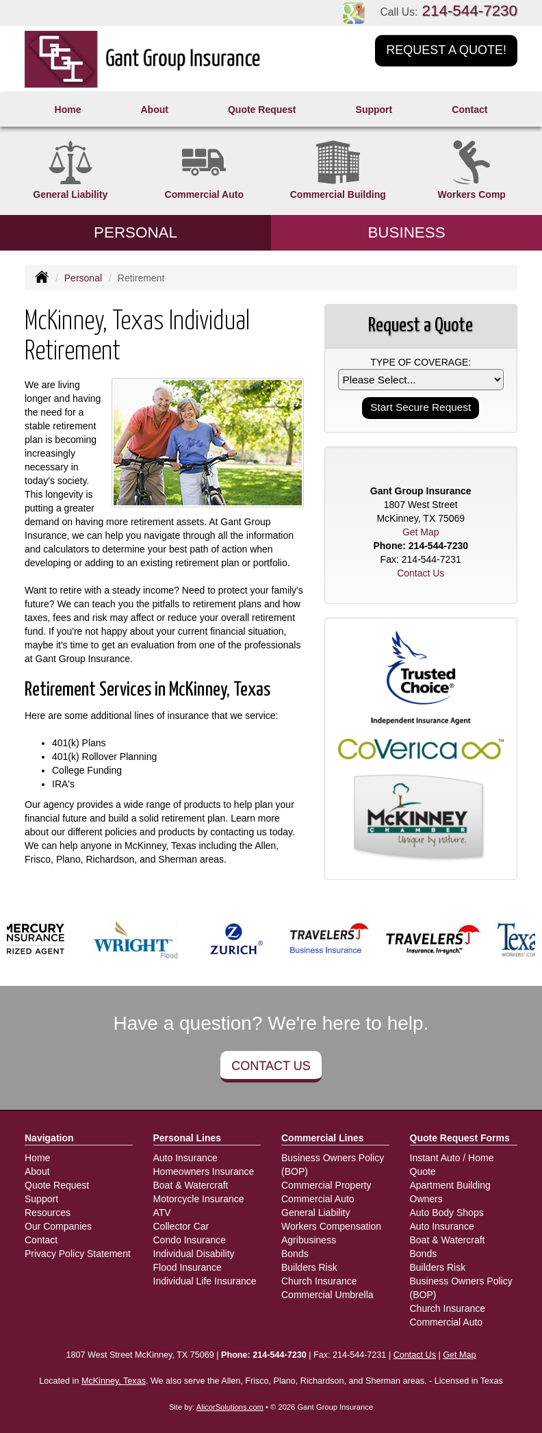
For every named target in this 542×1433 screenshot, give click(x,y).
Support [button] (374, 109)
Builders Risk (309, 1267)
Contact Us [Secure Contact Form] (420, 573)
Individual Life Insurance (205, 1281)
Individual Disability (194, 1253)
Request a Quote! (446, 50)
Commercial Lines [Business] (322, 1137)
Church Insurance (319, 1281)
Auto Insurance (185, 1157)
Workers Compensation (331, 1226)
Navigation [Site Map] (49, 1137)
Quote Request (57, 1185)
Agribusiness (308, 1239)
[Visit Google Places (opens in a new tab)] (354, 12)
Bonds (295, 1253)
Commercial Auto (317, 1198)
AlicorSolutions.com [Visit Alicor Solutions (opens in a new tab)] (229, 1407)
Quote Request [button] (262, 109)
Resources (47, 1212)
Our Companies (58, 1226)
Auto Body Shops (447, 1212)
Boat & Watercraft (191, 1185)
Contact (469, 109)
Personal (83, 277)
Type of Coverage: (420, 362)
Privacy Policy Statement (78, 1253)
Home (68, 109)
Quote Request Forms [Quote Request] (460, 1137)
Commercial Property (326, 1185)
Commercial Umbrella (327, 1294)
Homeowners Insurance (204, 1171)
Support (41, 1198)
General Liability (315, 1212)
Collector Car (181, 1226)
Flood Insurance (187, 1267)
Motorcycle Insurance (198, 1198)
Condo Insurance (190, 1239)
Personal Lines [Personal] (187, 1137)
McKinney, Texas (113, 1381)
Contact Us (270, 1066)
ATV (162, 1212)
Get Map (420, 532)
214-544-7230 (469, 10)
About (154, 109)
